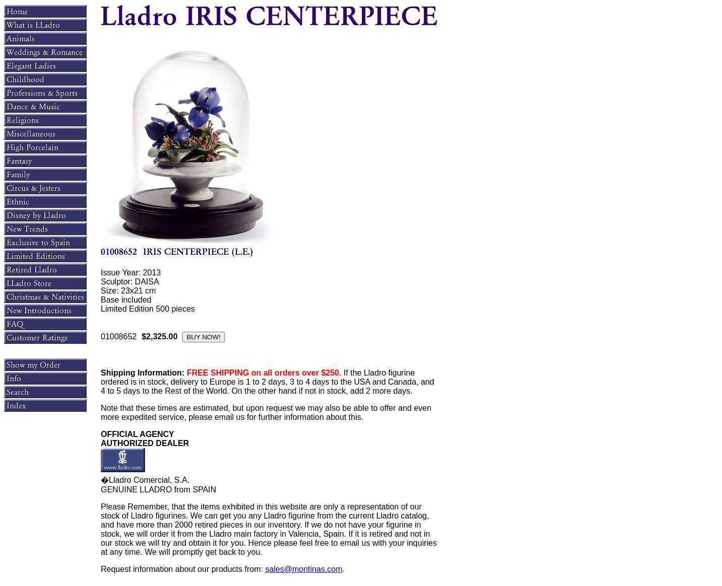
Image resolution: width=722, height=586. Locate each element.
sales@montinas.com (303, 569)
